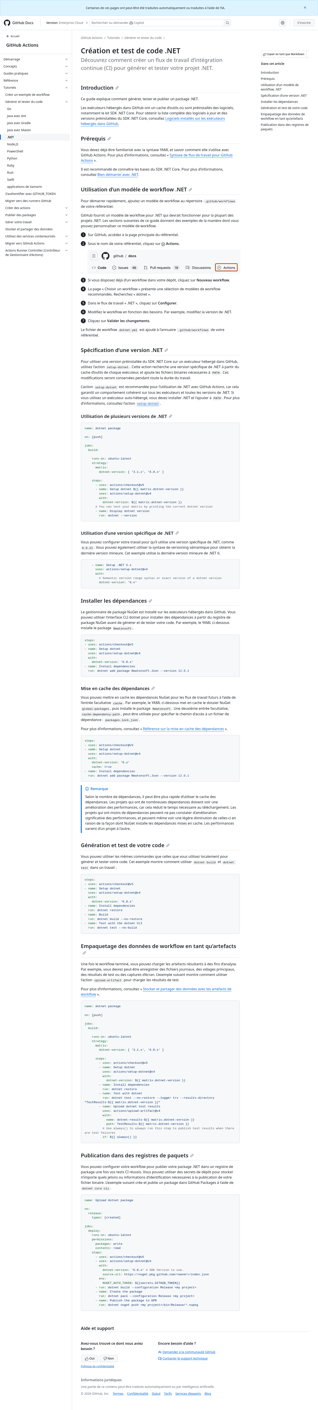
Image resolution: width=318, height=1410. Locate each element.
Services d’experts (188, 1393)
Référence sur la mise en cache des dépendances (183, 728)
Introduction (100, 87)
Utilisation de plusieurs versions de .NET (126, 416)
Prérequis (96, 138)
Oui (90, 1358)
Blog (207, 1393)
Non (108, 1358)
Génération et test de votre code (125, 845)
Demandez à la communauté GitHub (186, 1352)
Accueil (12, 36)
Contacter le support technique (183, 1358)
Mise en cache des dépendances (118, 688)
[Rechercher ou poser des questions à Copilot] (160, 22)
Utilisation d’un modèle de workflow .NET (136, 189)
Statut (156, 1393)
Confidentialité (137, 1393)
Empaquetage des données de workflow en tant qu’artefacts (158, 948)
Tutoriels (113, 38)
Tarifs (168, 1393)
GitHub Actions (22, 45)
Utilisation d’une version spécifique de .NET (130, 533)
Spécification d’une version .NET (124, 350)
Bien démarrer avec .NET (117, 174)
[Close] (305, 7)
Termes (118, 1393)
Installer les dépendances (116, 600)
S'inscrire (304, 23)
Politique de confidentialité (97, 1366)
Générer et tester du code (143, 38)
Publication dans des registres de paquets (137, 1155)
